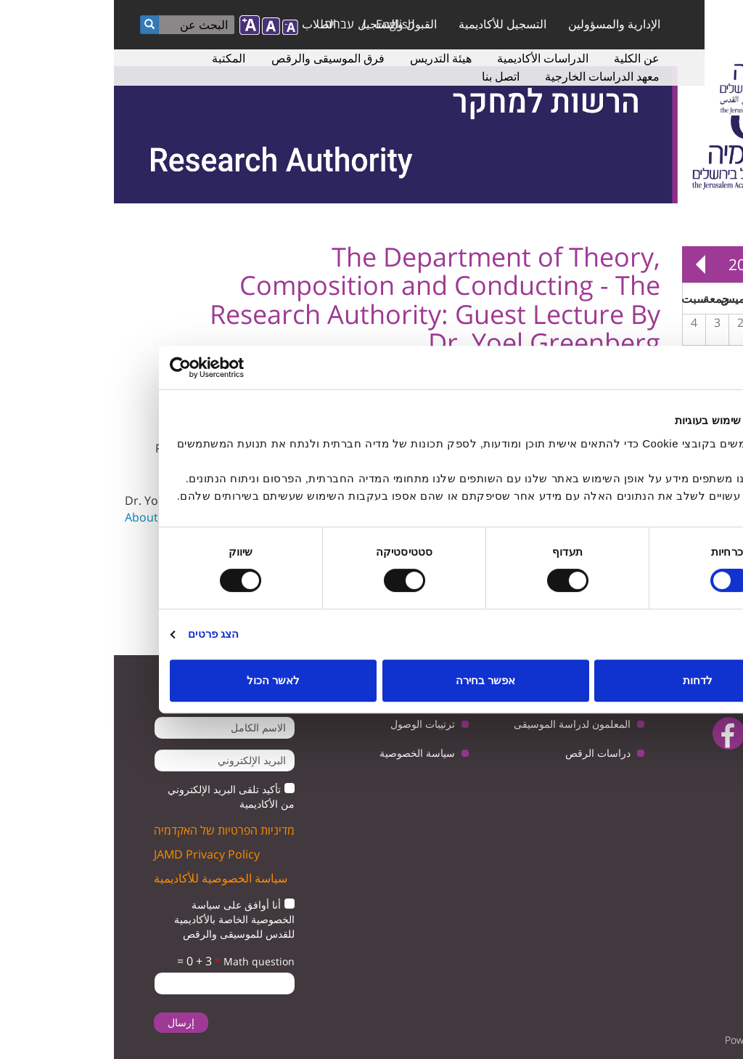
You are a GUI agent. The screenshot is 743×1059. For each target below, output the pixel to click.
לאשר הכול (159, 680)
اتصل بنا (387, 76)
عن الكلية (523, 58)
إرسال (67, 1022)
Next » (586, 264)
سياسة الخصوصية (303, 753)
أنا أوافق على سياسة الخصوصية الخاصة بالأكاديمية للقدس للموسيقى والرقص (120, 919)
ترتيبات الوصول (308, 724)
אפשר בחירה (371, 680)
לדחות (584, 680)
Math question (141, 961)
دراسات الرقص (484, 753)
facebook (615, 733)
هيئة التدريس (327, 58)
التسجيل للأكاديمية (388, 24)
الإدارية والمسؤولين (500, 24)
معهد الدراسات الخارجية (488, 76)
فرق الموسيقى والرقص (214, 58)
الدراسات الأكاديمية (429, 58)
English (281, 24)
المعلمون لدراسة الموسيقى (458, 724)
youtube (660, 733)
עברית (225, 24)
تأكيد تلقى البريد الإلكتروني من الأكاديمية (117, 796)
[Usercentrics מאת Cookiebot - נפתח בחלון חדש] (119, 367)
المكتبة (114, 58)
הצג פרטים (99, 634)
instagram (692, 770)
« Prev (713, 264)
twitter (705, 733)
